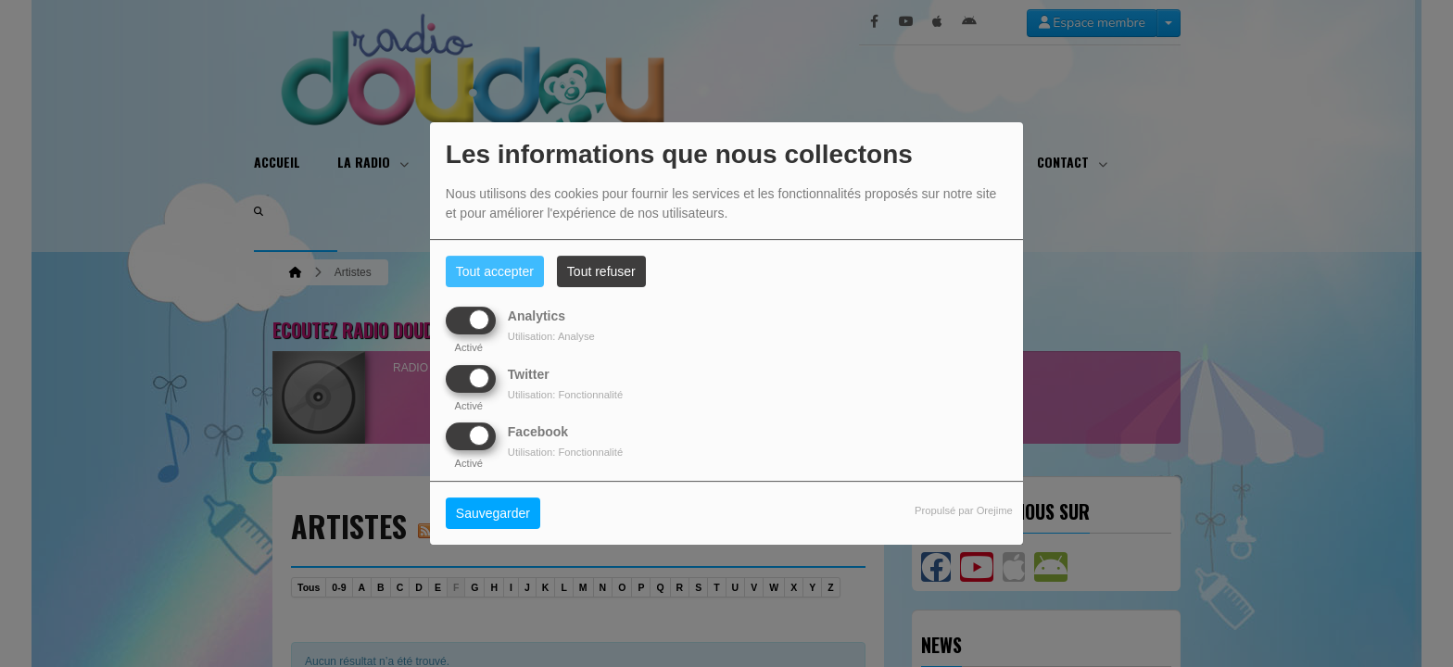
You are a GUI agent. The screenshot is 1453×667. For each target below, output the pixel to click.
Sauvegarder (493, 513)
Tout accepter (495, 271)
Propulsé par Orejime (964, 510)
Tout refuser (601, 271)
